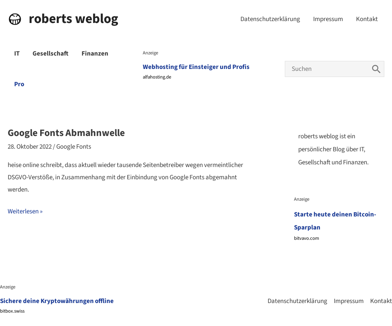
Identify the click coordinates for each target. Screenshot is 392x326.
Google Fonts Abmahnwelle (66, 133)
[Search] (376, 69)
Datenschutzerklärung (270, 19)
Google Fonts (73, 146)
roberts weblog (73, 18)
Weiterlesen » (25, 212)
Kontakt (367, 19)
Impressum (328, 19)
